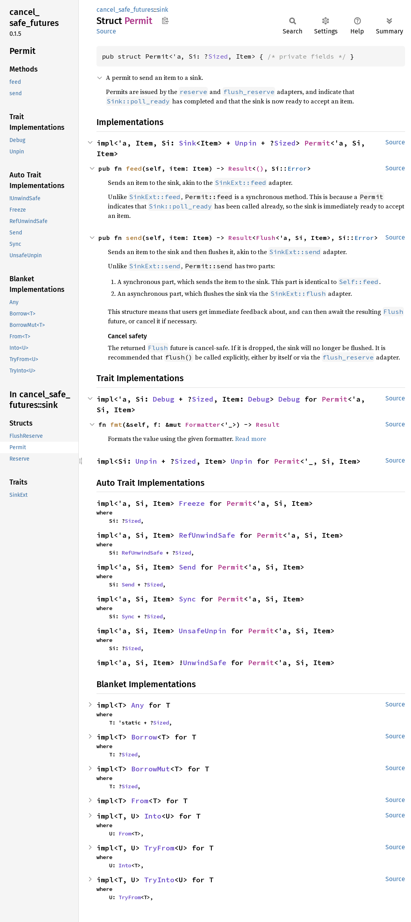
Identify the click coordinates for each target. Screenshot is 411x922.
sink (162, 9)
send (134, 238)
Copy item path (165, 20)
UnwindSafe (204, 662)
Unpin (246, 143)
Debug (163, 399)
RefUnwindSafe (207, 535)
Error (297, 168)
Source (106, 31)
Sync (187, 598)
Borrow (144, 736)
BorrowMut (150, 768)
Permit (317, 143)
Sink (187, 143)
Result (240, 168)
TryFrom (159, 847)
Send (187, 567)
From (139, 800)
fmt (116, 424)
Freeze (192, 503)
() (260, 168)
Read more (250, 438)
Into (152, 816)
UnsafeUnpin (202, 630)
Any (137, 705)
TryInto (159, 879)
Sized (218, 56)
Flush (266, 238)
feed (134, 168)
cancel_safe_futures (125, 9)
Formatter (202, 424)
